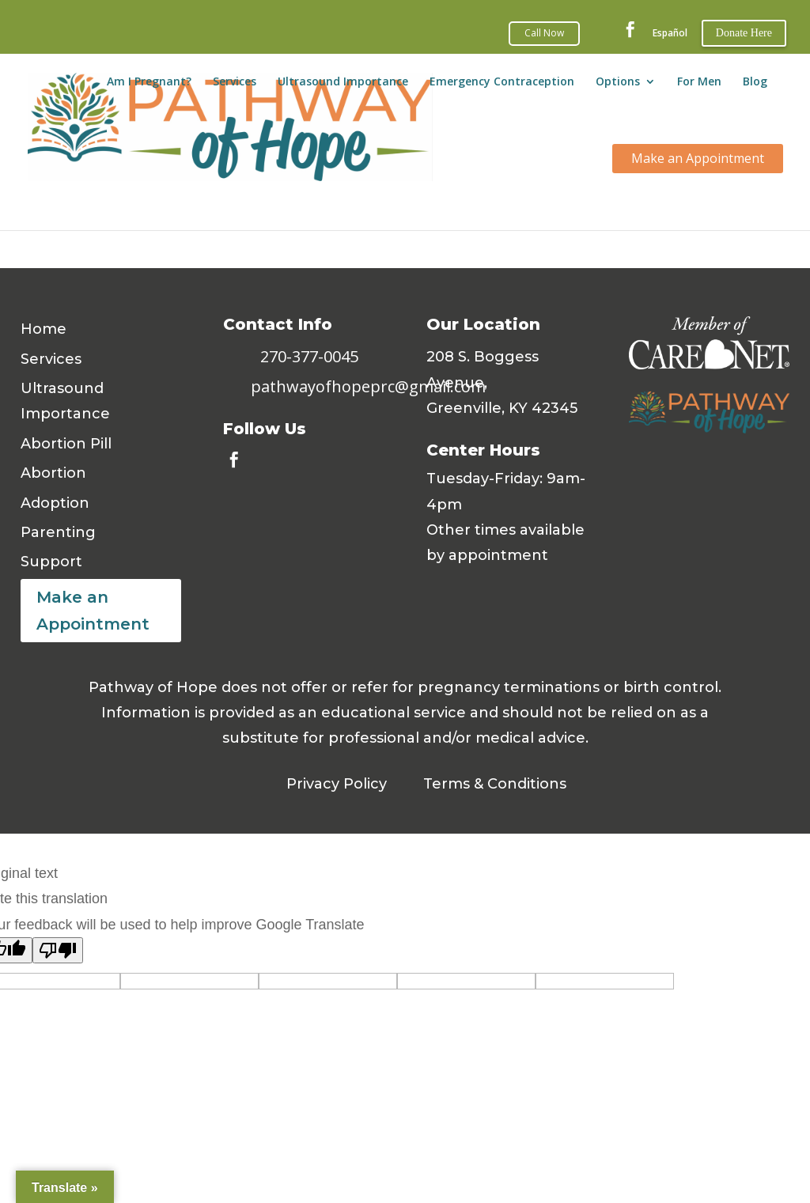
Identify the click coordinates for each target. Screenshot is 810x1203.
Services (234, 85)
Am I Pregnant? (149, 85)
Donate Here (744, 33)
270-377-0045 (309, 356)
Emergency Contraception (502, 85)
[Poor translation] (57, 950)
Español (670, 34)
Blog (755, 85)
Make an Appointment (93, 611)
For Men (699, 85)
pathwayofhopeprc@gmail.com (368, 386)
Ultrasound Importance (343, 85)
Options (618, 85)
